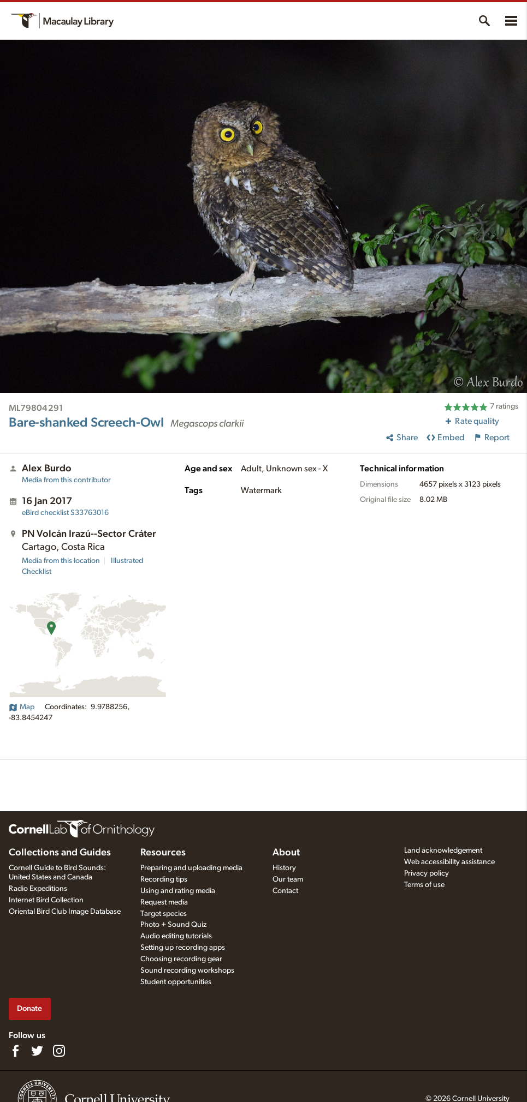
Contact (285, 891)
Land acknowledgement (443, 850)
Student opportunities (175, 982)
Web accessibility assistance (449, 862)
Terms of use (424, 885)
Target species (163, 914)
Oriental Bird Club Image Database (65, 911)
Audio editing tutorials (176, 936)
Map (21, 707)
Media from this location (61, 561)
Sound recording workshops (187, 970)
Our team (288, 879)
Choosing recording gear (181, 959)
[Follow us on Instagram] (59, 1050)
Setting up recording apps (182, 947)
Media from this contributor (66, 480)
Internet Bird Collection (46, 900)
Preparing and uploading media (191, 868)
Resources (163, 853)
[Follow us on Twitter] (37, 1050)
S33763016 (65, 513)
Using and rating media (177, 891)
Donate (29, 1008)
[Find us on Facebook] (15, 1050)
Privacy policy (426, 873)
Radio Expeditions (38, 889)
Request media (164, 902)
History (284, 868)
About (286, 853)
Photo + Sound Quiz (173, 925)
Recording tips (163, 879)
